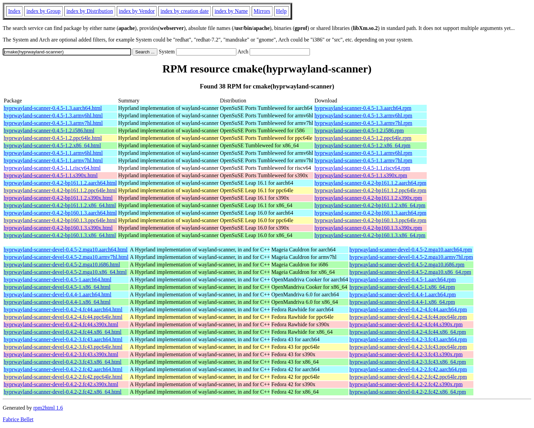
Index (14, 11)
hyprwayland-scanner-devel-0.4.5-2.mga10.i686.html (62, 264)
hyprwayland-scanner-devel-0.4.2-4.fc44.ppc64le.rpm (408, 317)
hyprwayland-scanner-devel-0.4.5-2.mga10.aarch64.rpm (410, 249)
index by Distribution (89, 11)
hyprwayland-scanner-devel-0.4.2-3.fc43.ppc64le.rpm (408, 347)
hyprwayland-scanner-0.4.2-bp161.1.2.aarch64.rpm (370, 183)
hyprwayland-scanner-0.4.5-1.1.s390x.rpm (360, 175)
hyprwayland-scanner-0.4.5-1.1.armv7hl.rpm (363, 160)
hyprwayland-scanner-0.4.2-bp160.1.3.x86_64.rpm (369, 235)
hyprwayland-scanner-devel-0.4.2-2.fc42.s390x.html (61, 384)
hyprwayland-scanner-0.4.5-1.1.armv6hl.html (53, 153)
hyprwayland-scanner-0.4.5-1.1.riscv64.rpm (362, 168)
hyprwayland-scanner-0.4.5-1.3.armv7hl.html (53, 123)
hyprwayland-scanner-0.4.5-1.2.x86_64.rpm (362, 145)
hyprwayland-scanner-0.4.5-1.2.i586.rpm (359, 130)
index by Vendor (137, 11)
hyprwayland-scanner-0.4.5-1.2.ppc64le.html (53, 138)
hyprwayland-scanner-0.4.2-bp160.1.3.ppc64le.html (60, 220)
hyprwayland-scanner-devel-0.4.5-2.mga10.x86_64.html (65, 272)
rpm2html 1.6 (48, 408)
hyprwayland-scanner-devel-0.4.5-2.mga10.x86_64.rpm (410, 272)
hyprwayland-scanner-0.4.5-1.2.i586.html (49, 130)
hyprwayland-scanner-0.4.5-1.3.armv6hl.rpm (363, 115)
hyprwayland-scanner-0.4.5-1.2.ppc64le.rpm (362, 138)
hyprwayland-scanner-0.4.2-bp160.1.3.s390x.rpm (368, 228)
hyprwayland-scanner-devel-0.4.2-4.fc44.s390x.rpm (405, 324)
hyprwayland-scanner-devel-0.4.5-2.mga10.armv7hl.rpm (411, 257)
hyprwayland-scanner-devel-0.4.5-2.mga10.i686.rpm (407, 264)
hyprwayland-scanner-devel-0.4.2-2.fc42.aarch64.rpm (408, 369)
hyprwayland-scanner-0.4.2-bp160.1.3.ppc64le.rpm (370, 220)
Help (281, 11)
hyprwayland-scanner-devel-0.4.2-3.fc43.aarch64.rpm (408, 339)
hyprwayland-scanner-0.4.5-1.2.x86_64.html (52, 145)
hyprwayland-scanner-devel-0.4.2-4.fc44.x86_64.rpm (407, 332)
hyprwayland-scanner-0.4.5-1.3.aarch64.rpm (362, 108)
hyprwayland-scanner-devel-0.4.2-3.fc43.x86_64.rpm (407, 362)
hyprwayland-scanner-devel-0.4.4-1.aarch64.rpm (402, 294)
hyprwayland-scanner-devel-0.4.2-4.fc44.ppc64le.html (63, 317)
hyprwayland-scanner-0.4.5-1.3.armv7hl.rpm (363, 123)
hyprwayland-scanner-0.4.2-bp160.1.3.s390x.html (58, 228)
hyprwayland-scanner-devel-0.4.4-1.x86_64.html (57, 302)
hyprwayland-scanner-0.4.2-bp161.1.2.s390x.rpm (368, 198)
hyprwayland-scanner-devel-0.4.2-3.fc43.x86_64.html (63, 362)
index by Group (43, 11)
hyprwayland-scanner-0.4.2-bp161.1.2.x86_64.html (60, 205)
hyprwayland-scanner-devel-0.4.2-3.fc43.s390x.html (61, 354)
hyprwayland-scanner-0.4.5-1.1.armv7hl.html (53, 160)
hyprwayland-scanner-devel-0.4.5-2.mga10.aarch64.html (66, 249)
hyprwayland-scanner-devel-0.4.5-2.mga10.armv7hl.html (66, 257)
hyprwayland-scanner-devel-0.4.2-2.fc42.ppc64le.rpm (408, 377)
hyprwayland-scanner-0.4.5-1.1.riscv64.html (52, 168)
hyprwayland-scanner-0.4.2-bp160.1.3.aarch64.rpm (370, 213)
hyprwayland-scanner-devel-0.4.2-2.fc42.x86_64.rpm (407, 392)
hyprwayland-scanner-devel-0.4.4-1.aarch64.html (57, 294)
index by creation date (184, 11)
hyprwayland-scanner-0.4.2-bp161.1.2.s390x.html (58, 198)
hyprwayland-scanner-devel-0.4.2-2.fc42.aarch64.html (63, 369)
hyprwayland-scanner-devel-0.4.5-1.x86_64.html (57, 287)
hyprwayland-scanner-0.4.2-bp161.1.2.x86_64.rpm (369, 205)
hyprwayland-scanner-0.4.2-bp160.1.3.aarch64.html (60, 213)
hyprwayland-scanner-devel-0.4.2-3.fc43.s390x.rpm (405, 354)
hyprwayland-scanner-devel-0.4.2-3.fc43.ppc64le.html (63, 347)
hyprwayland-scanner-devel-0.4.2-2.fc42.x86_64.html (63, 392)
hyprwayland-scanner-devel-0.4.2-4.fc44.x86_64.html (63, 332)
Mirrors (262, 11)
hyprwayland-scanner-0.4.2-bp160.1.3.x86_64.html (60, 235)
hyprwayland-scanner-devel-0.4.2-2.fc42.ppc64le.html (63, 377)
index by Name (231, 11)
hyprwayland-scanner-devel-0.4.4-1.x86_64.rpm (402, 302)
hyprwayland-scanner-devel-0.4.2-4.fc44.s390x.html (61, 324)
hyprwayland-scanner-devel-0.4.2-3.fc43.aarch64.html (63, 339)
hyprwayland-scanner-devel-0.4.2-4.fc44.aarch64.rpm (408, 309)
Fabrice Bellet (18, 419)
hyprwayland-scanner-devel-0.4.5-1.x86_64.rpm (402, 287)
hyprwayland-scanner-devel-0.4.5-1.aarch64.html (57, 279)
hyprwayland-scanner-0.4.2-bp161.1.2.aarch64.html (60, 183)
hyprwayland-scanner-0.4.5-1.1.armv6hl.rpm (363, 153)
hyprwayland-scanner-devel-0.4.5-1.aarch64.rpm (402, 279)
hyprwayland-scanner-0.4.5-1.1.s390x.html (51, 175)
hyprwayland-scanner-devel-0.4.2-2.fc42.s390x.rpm (405, 384)
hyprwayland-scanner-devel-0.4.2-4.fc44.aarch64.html (63, 309)
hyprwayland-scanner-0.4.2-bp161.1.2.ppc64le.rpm (370, 190)
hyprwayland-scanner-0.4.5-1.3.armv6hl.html (53, 115)
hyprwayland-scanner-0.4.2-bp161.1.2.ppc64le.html (60, 190)
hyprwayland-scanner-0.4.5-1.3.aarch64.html (53, 108)
